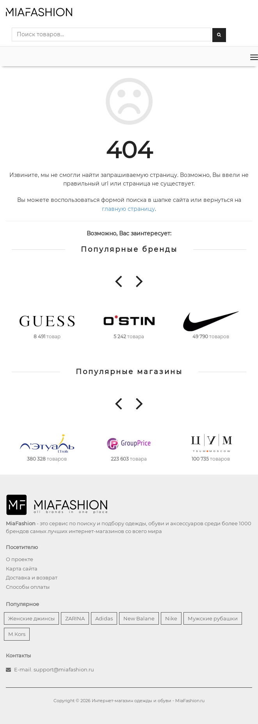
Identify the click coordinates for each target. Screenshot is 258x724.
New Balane (139, 618)
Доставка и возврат (31, 577)
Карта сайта (21, 568)
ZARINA (75, 618)
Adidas (104, 618)
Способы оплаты (28, 587)
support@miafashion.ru (64, 669)
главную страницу (128, 208)
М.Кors (16, 634)
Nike (171, 618)
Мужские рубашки (213, 618)
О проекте (19, 559)
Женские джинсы (31, 618)
